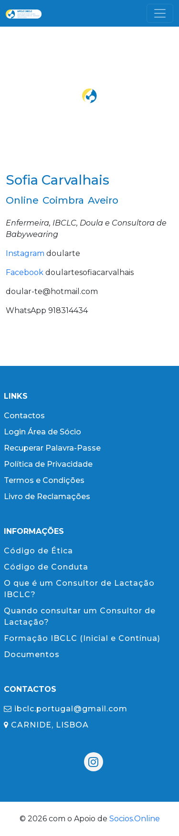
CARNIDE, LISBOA (46, 724)
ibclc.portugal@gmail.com (65, 708)
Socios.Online (134, 818)
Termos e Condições (44, 480)
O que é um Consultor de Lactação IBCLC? (79, 589)
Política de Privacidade (48, 464)
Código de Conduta (46, 566)
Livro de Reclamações (47, 496)
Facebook (24, 272)
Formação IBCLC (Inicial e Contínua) (82, 638)
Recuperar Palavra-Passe (52, 447)
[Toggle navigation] (160, 13)
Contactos (24, 415)
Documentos (32, 654)
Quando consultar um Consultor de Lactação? (80, 616)
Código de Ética (38, 550)
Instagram (25, 253)
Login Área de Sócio (42, 431)
